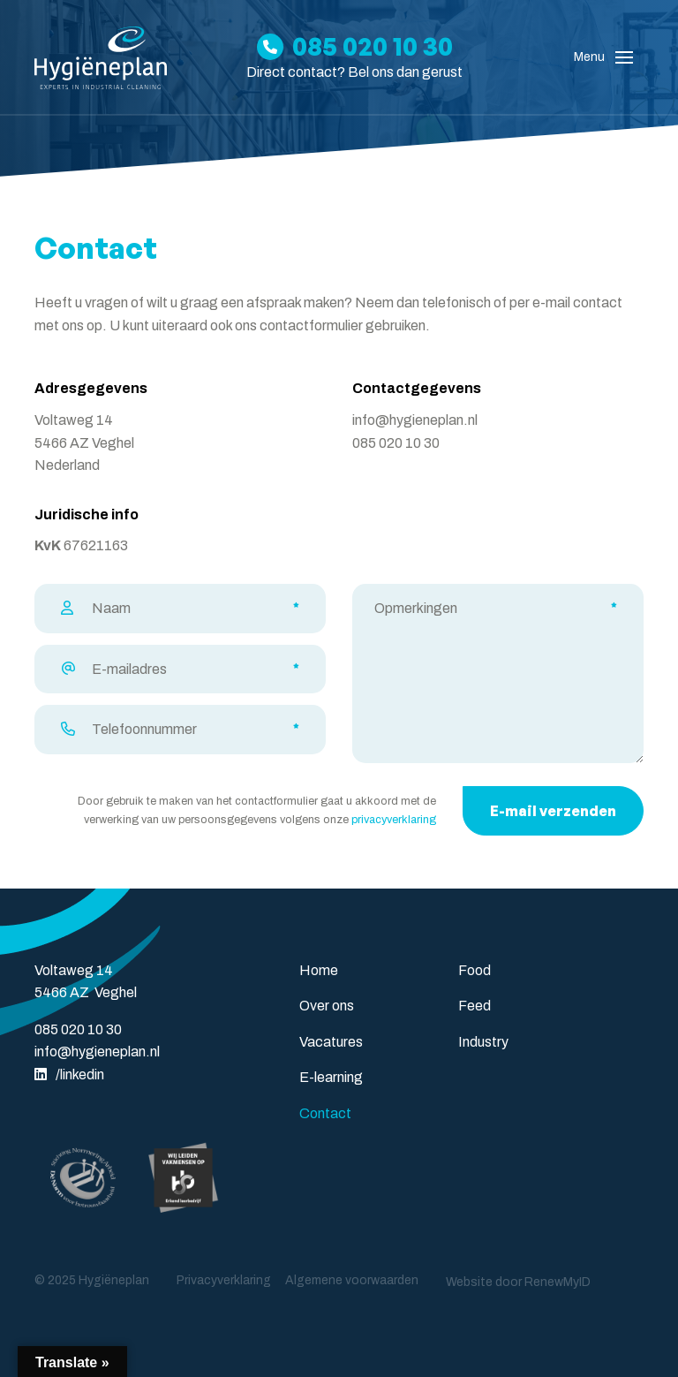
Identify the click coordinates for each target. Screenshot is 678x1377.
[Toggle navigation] (624, 57)
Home (318, 970)
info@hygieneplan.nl (415, 419)
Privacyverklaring (224, 1280)
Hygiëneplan (114, 1280)
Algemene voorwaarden (351, 1280)
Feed (474, 1005)
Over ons (326, 1005)
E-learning (331, 1077)
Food (474, 970)
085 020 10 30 (396, 442)
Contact (325, 1113)
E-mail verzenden (553, 811)
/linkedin (69, 1074)
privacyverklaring (393, 819)
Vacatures (331, 1041)
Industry (483, 1041)
